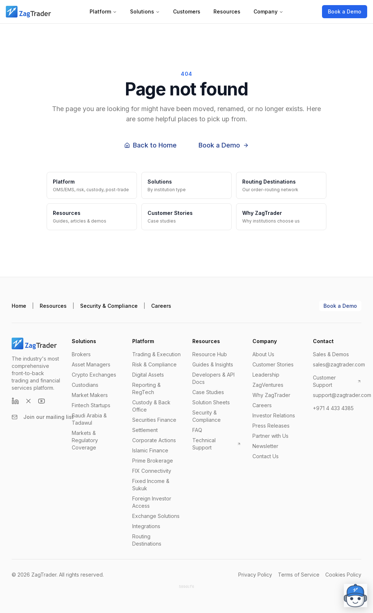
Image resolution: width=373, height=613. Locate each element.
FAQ (197, 430)
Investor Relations (273, 415)
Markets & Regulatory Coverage (85, 440)
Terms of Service (298, 574)
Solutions (145, 11)
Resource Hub (209, 354)
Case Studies (208, 392)
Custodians (85, 385)
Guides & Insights (212, 364)
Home (19, 306)
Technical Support (216, 444)
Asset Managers (91, 364)
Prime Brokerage (152, 460)
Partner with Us (270, 436)
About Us (263, 354)
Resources (226, 11)
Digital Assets (148, 375)
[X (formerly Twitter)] (28, 401)
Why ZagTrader (271, 395)
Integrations (146, 526)
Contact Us (265, 456)
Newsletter (265, 446)
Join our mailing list (43, 417)
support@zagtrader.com (342, 395)
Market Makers (90, 395)
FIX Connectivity (151, 471)
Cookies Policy (343, 574)
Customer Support (337, 381)
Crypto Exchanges (94, 375)
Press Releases (271, 426)
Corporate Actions (154, 440)
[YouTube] (41, 401)
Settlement (145, 430)
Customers (186, 11)
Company (268, 11)
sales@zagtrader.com (339, 364)
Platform (103, 11)
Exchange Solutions (156, 516)
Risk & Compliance (154, 364)
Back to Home (150, 145)
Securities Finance (154, 420)
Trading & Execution (156, 354)
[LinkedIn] (15, 401)
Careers (161, 306)
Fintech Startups (91, 405)
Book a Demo (344, 11)
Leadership (265, 375)
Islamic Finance (150, 450)
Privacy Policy (255, 574)
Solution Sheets (211, 402)
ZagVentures (267, 385)
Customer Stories (273, 364)
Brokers (81, 354)
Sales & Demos (331, 354)
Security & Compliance (109, 306)
